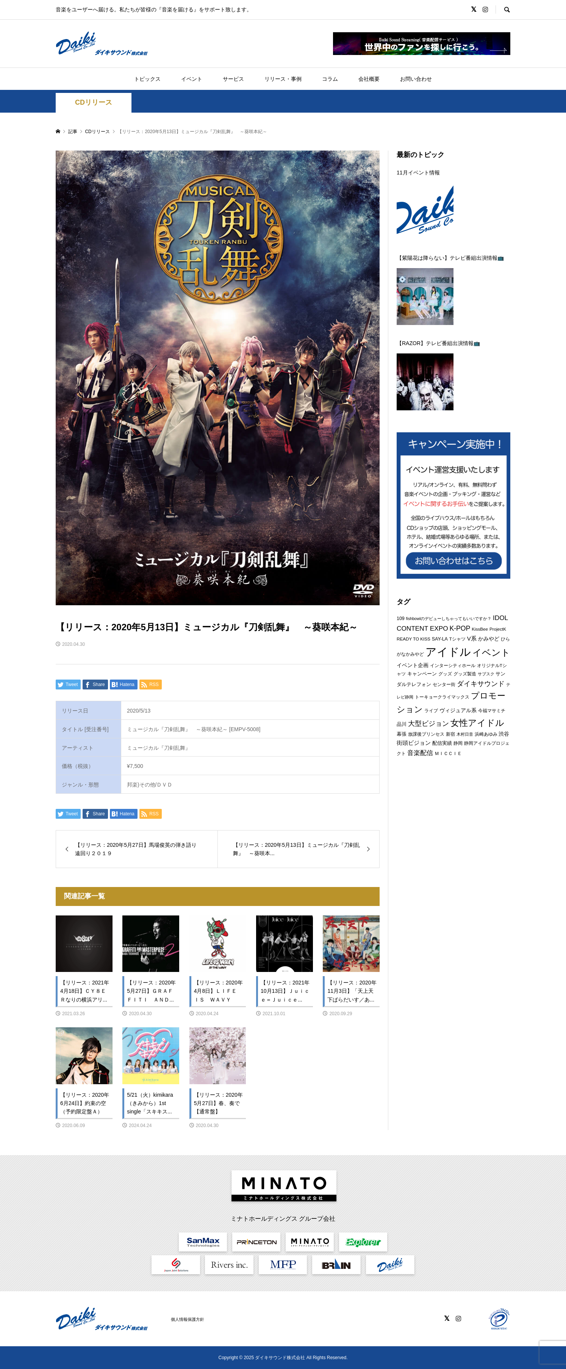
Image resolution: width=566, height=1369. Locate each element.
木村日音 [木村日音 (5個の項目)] (465, 734)
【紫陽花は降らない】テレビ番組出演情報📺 (450, 258)
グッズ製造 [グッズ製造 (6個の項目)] (464, 673)
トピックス (147, 79)
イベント (191, 79)
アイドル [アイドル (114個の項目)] (448, 651)
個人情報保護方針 (187, 1319)
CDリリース (93, 102)
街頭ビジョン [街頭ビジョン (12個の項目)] (414, 742)
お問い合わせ (416, 79)
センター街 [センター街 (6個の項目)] (444, 684)
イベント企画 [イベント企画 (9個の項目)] (412, 665)
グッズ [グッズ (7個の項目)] (445, 674)
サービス (233, 79)
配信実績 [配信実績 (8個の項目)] (442, 743)
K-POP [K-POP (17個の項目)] (459, 628)
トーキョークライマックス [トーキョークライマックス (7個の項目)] (442, 697)
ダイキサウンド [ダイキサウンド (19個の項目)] (481, 684)
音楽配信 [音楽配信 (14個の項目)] (420, 752)
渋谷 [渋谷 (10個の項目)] (504, 734)
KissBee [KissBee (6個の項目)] (480, 628)
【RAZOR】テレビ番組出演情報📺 (438, 343)
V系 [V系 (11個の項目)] (472, 638)
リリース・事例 (283, 79)
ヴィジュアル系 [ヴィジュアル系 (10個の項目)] (458, 710)
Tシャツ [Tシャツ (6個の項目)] (457, 638)
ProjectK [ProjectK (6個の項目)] (497, 628)
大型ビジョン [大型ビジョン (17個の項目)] (428, 723)
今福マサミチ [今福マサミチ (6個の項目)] (491, 710)
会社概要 (369, 79)
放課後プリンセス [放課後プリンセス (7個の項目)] (426, 734)
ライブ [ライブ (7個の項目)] (431, 710)
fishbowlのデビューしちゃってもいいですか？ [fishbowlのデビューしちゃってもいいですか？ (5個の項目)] (449, 618)
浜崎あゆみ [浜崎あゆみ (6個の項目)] (486, 734)
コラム (330, 79)
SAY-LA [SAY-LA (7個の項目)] (440, 639)
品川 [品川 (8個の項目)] (402, 724)
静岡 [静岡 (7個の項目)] (458, 743)
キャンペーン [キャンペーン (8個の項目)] (422, 674)
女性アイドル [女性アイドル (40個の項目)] (477, 723)
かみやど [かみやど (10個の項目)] (488, 639)
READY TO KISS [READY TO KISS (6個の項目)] (413, 638)
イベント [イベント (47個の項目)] (491, 652)
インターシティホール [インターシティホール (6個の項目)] (452, 665)
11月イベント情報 (418, 173)
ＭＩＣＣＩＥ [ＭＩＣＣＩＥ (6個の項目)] (448, 753)
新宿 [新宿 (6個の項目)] (450, 734)
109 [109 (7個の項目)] (401, 618)
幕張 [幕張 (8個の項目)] (402, 734)
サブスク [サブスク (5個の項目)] (486, 674)
